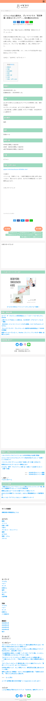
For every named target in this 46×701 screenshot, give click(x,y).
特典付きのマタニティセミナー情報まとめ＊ (15, 464)
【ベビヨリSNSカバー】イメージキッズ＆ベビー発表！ (23, 307)
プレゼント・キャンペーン (10, 530)
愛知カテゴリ (38, 234)
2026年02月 (5, 625)
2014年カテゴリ (13, 232)
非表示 (12, 64)
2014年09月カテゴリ (24, 232)
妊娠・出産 (5, 525)
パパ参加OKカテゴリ (11, 234)
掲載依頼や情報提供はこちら (10, 512)
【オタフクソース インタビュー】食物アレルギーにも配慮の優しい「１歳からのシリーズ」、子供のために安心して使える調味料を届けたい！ (23, 659)
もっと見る (9, 677)
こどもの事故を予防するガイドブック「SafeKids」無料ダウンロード (22, 689)
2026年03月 (5, 627)
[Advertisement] (23, 200)
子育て (4, 527)
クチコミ (4, 538)
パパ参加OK (5, 614)
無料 (3, 590)
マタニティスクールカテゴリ (26, 234)
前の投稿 (38, 228)
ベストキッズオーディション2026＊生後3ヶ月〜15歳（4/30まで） (21, 462)
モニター (4, 592)
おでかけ (4, 534)
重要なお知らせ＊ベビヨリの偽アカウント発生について (18, 491)
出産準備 (4, 596)
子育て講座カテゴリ (26, 237)
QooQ (25, 700)
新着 (3, 521)
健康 (3, 532)
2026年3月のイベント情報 (37, 472)
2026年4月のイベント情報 (37, 474)
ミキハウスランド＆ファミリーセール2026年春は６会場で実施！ (21, 455)
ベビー (4, 583)
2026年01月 (5, 623)
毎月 (3, 594)
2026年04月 (5, 629)
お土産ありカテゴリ (37, 232)
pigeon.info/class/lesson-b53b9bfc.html (15, 169)
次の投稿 (7, 228)
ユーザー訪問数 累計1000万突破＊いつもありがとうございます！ (21, 681)
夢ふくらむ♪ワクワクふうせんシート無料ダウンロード (18, 497)
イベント (4, 523)
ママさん (4, 581)
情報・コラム (6, 536)
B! (22, 22)
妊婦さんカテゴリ (37, 237)
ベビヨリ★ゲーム (7, 479)
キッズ (4, 585)
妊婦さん (4, 588)
